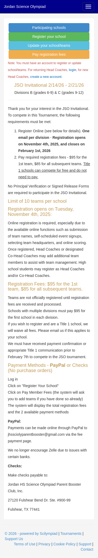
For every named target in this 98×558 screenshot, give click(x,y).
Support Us (14, 539)
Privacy (44, 544)
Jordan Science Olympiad (25, 6)
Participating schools (49, 28)
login (72, 70)
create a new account (45, 77)
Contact (87, 549)
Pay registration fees (49, 54)
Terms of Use (24, 544)
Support (84, 544)
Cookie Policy (64, 544)
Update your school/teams (49, 45)
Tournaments (71, 533)
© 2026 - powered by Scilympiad (31, 533)
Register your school (49, 36)
